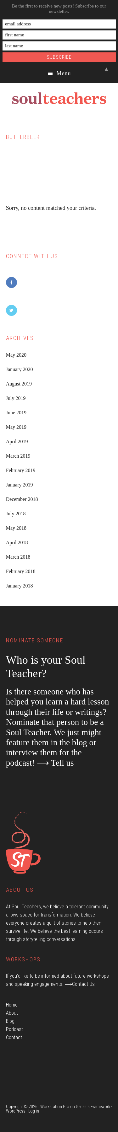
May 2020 (16, 355)
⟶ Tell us (55, 763)
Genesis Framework (93, 1106)
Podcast (14, 1029)
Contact (14, 1037)
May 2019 (16, 427)
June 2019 (16, 412)
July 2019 (16, 398)
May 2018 (16, 528)
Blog (10, 1021)
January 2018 (19, 585)
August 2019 (19, 383)
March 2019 (18, 456)
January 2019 (19, 484)
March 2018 (18, 557)
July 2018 (16, 513)
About (12, 1013)
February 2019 (21, 470)
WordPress (15, 1110)
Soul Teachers (59, 98)
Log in (33, 1110)
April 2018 (17, 542)
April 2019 (17, 441)
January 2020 (19, 369)
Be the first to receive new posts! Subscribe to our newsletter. (59, 8)
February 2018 (21, 571)
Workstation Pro (54, 1106)
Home (12, 1005)
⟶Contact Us (80, 984)
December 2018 (22, 499)
